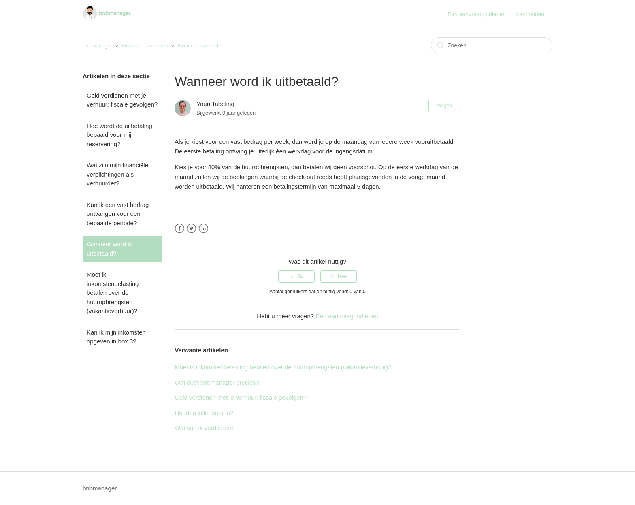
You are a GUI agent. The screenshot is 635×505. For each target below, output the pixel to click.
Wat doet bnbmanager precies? (217, 382)
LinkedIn (203, 229)
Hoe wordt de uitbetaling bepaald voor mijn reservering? (119, 134)
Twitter (191, 229)
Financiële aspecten (144, 46)
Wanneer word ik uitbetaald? (109, 249)
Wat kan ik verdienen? (204, 427)
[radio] (296, 276)
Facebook (180, 229)
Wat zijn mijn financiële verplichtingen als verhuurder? (117, 174)
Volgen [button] (444, 106)
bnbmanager (97, 46)
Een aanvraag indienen (476, 14)
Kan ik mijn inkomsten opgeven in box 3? (116, 337)
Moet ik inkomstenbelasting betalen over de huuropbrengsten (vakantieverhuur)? (113, 292)
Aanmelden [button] (530, 14)
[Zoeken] (491, 45)
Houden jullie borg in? (204, 412)
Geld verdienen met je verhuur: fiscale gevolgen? (122, 100)
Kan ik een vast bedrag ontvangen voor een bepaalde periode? (118, 213)
